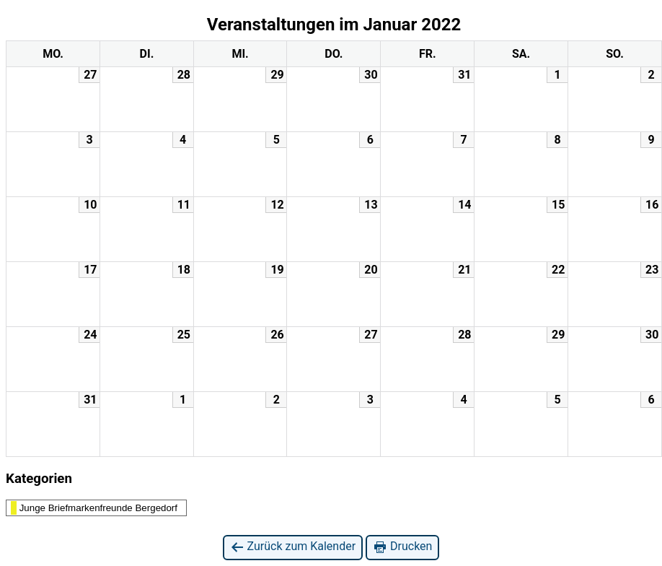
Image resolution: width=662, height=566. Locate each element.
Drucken (402, 546)
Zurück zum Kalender (293, 546)
